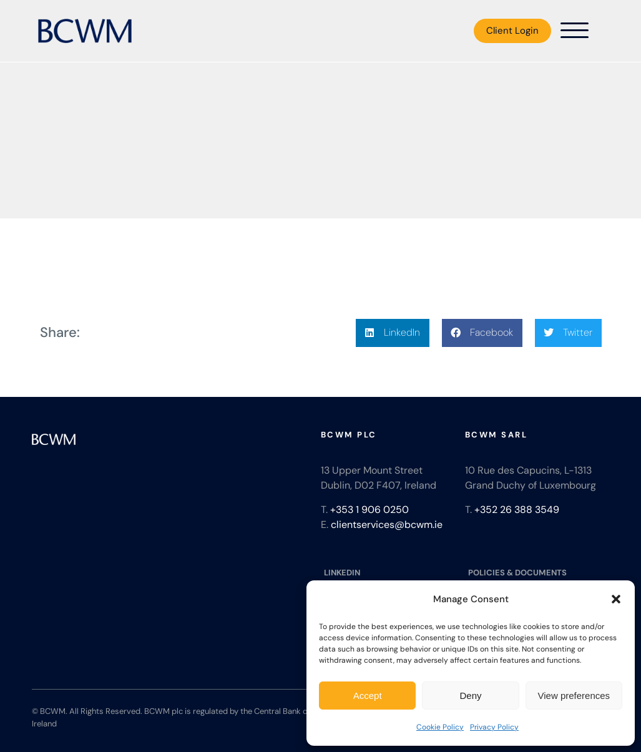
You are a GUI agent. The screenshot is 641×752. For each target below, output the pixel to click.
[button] (616, 599)
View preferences (574, 695)
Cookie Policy (440, 727)
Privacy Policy (494, 727)
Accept (367, 695)
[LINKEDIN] (393, 573)
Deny (470, 695)
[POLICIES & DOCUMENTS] (537, 573)
